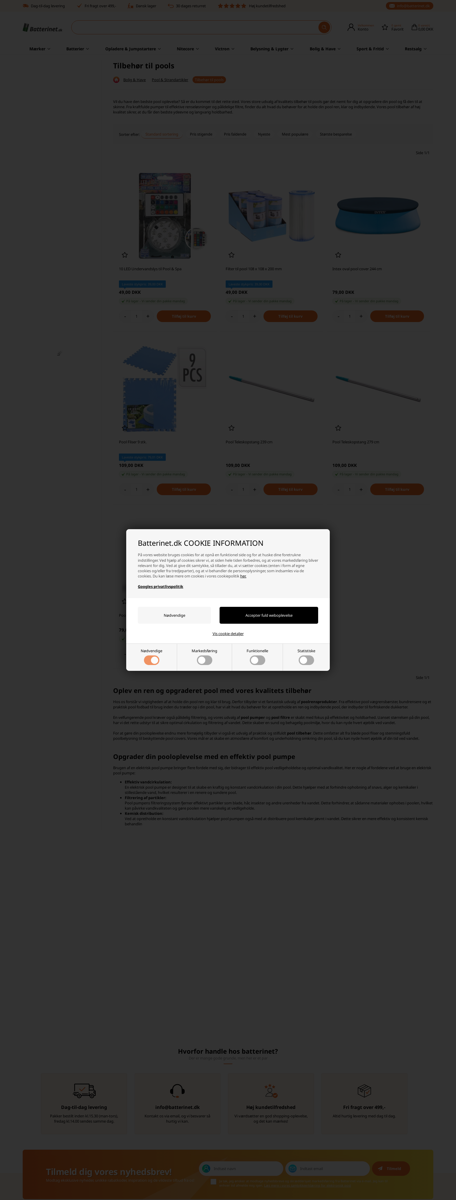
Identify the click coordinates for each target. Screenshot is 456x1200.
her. (243, 576)
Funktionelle (257, 656)
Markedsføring (204, 656)
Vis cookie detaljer (228, 633)
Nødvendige (151, 656)
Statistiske (306, 656)
